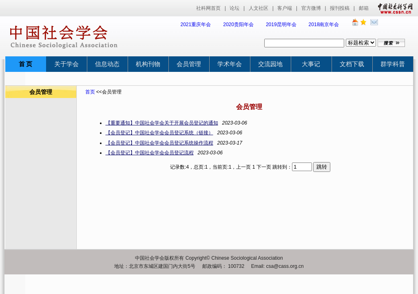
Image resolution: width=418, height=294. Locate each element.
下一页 (264, 167)
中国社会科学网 (393, 8)
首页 (90, 92)
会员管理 (189, 64)
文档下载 (352, 64)
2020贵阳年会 (238, 24)
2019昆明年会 (281, 24)
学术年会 (229, 64)
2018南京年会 (324, 24)
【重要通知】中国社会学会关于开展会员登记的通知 (162, 123)
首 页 (26, 64)
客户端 (284, 8)
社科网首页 (208, 8)
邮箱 (364, 8)
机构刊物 (148, 64)
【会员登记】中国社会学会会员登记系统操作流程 (159, 143)
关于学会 (66, 64)
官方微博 (311, 8)
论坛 (234, 8)
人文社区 (258, 8)
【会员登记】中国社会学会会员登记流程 (150, 153)
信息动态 (107, 64)
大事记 (311, 64)
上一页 (243, 167)
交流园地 (270, 64)
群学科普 (392, 64)
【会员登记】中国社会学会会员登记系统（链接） (159, 133)
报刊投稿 (339, 8)
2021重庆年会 (196, 24)
